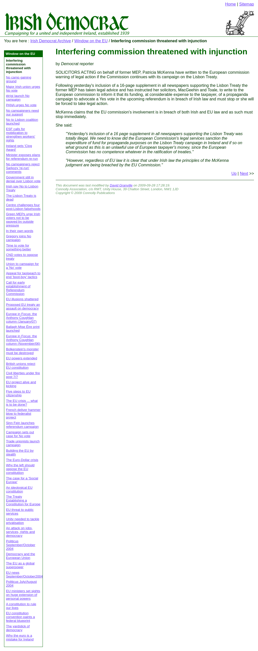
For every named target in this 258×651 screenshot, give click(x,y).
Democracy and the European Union (20, 556)
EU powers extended (21, 358)
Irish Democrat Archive (50, 41)
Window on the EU (91, 41)
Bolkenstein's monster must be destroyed (22, 351)
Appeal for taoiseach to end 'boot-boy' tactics (23, 275)
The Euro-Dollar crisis (22, 460)
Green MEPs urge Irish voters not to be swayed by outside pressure (23, 219)
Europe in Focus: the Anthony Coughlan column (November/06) (23, 340)
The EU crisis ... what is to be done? (22, 402)
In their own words (19, 231)
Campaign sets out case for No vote (20, 434)
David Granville (121, 185)
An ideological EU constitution (19, 489)
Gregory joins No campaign (18, 238)
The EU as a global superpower (20, 565)
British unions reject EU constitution (20, 365)
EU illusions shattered (22, 299)
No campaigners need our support (22, 112)
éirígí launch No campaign (17, 97)
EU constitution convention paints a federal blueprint (20, 617)
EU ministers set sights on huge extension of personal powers (23, 594)
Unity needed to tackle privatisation (22, 521)
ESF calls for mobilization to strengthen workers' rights (20, 134)
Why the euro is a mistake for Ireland (20, 637)
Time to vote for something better (18, 247)
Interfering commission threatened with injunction (151, 51)
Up (233, 173)
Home (230, 4)
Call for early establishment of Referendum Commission (18, 288)
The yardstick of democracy (18, 628)
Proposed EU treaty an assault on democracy (23, 306)
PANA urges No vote (21, 105)
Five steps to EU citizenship (18, 393)
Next (244, 173)
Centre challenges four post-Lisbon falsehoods (23, 207)
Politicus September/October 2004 (20, 545)
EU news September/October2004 (24, 574)
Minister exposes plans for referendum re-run (23, 157)
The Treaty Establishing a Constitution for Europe (23, 500)
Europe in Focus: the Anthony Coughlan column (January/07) (21, 317)
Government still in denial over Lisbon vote (23, 179)
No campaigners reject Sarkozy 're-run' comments (23, 168)
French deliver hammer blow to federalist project (23, 413)
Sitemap (246, 4)
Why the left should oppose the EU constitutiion (20, 469)
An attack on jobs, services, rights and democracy (20, 532)
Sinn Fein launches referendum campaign (22, 425)
